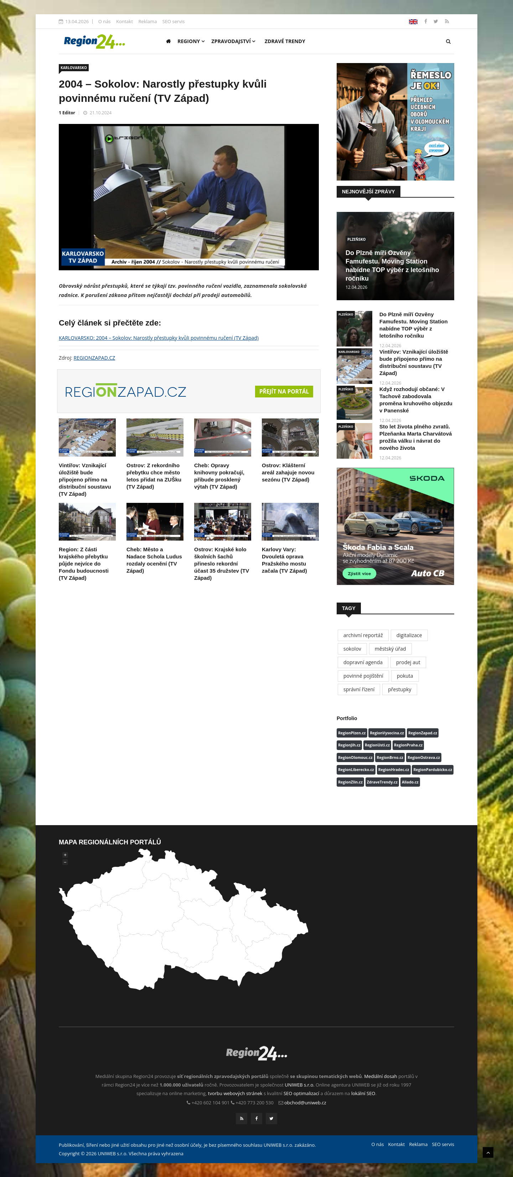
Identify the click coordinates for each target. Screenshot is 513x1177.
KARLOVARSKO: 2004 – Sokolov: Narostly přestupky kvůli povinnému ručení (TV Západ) (159, 337)
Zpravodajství (233, 41)
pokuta (405, 675)
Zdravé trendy (285, 41)
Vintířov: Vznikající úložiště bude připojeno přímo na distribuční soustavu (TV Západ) (85, 479)
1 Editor (67, 113)
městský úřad (390, 648)
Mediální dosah (380, 1076)
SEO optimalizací (301, 1093)
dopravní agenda (363, 662)
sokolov (352, 648)
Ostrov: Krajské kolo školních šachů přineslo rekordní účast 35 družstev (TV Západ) (221, 563)
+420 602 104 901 (211, 1102)
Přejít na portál (283, 392)
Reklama (147, 21)
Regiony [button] (190, 41)
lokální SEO (363, 1093)
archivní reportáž (363, 635)
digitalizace (409, 635)
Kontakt (124, 21)
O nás (104, 21)
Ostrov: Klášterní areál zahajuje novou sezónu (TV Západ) (288, 472)
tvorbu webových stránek (235, 1093)
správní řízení (358, 689)
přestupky (399, 689)
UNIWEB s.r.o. (299, 1085)
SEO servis (173, 21)
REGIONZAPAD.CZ (94, 357)
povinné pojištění (363, 675)
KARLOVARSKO (74, 67)
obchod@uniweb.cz (305, 1102)
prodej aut (408, 662)
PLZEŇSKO (356, 239)
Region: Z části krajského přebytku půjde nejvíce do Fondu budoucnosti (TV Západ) (84, 563)
